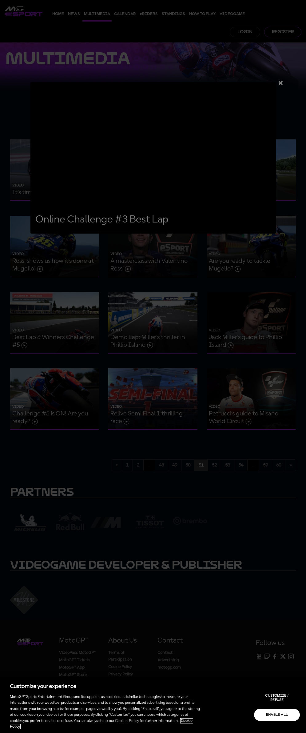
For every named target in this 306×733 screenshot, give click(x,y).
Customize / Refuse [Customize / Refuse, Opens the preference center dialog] (276, 698)
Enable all (277, 715)
